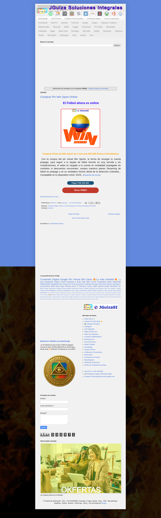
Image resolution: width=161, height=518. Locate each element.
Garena (54, 294)
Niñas (63, 297)
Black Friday (44, 288)
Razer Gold (63, 31)
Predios (84, 297)
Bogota (80, 292)
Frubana (45, 294)
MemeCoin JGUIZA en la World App (55, 341)
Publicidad (42, 31)
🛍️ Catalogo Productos (92, 324)
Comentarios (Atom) (56, 223)
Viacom (110, 290)
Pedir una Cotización (91, 334)
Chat (94, 292)
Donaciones (88, 355)
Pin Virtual (98, 27)
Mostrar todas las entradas (98, 88)
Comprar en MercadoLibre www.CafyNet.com (99, 376)
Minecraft (56, 27)
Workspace (64, 35)
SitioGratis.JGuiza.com (92, 362)
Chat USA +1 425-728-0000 (93, 371)
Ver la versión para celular (80, 218)
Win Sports (51, 35)
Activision (52, 292)
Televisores (83, 286)
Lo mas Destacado (69, 206)
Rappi (52, 31)
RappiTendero (103, 297)
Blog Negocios (89, 360)
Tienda (41, 35)
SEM (41, 299)
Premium (89, 297)
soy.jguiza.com (56, 284)
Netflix (66, 27)
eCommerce (88, 299)
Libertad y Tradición (109, 23)
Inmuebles (72, 294)
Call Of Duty (56, 19)
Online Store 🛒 (89, 319)
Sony (51, 299)
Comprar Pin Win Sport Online (58, 96)
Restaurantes (117, 297)
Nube (109, 282)
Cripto (102, 292)
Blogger (104, 503)
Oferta (57, 286)
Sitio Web (86, 31)
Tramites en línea (102, 290)
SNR (44, 299)
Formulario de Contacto (92, 357)
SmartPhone (83, 290)
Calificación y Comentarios (93, 352)
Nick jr (59, 297)
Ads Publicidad (89, 329)
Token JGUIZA (57, 299)
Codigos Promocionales (74, 19)
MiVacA (50, 297)
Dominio (64, 23)
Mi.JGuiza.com (89, 339)
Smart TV (75, 286)
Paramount (86, 27)
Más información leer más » (49, 197)
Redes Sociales (89, 344)
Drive (96, 288)
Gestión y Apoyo (115, 288)
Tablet (94, 290)
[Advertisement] (80, 65)
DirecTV (54, 23)
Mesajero (118, 294)
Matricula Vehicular (92, 294)
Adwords (101, 286)
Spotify (96, 31)
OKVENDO (114, 286)
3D (48, 292)
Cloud (63, 282)
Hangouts (66, 294)
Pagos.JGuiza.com (90, 332)
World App (77, 299)
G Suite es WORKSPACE (93, 337)
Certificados (52, 288)
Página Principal (73, 214)
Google (85, 23)
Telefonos (118, 31)
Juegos (94, 23)
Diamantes (114, 292)
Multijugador (52, 290)
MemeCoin (112, 294)
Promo (73, 290)
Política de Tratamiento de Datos (95, 365)
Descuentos (74, 288)
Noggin (75, 27)
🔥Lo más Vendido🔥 (105, 279)
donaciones (43, 292)
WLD (66, 299)
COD (84, 292)
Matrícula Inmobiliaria (103, 294)
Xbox (74, 35)
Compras (98, 292)
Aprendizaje (43, 19)
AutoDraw (68, 292)
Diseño (87, 288)
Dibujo (119, 292)
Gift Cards (86, 279)
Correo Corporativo (111, 19)
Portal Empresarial (77, 284)
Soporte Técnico (89, 349)
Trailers (94, 286)
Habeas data (59, 294)
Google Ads (67, 284)
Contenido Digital (93, 19)
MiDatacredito (43, 27)
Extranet (101, 288)
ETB (41, 294)
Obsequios (76, 297)
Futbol (61, 206)
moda (96, 299)
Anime (56, 292)
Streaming (107, 31)
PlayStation (110, 27)
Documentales (45, 286)
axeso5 (83, 35)
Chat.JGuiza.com (90, 342)
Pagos (62, 286)
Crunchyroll (42, 23)
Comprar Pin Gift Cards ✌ (93, 321)
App (119, 286)
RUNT (93, 297)
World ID (82, 299)
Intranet (107, 286)
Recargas (75, 31)
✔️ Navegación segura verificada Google (98, 374)
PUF (80, 297)
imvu (91, 35)
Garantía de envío (92, 175)
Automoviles (74, 292)
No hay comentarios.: (75, 202)
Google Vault (44, 290)
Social (47, 299)
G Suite (78, 282)
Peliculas (68, 286)
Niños (66, 297)
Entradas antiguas (114, 214)
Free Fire (75, 23)
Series (77, 290)
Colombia (50, 208)
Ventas (63, 299)
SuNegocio (88, 326)
